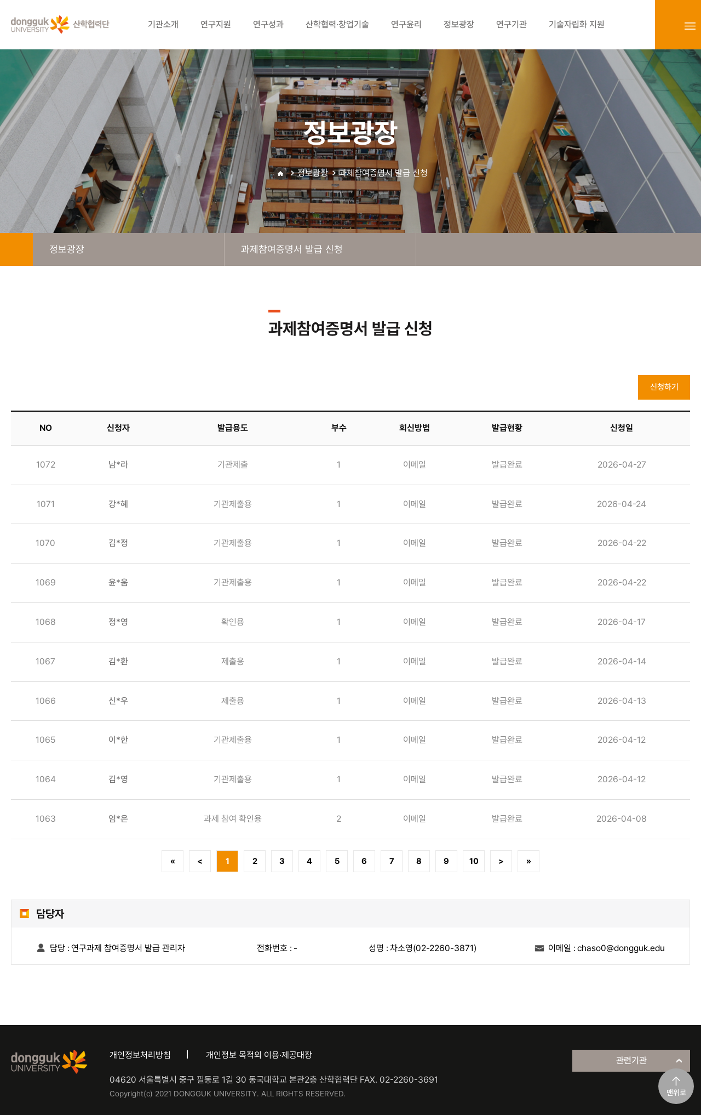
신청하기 (664, 387)
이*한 (118, 740)
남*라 (118, 464)
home (16, 249)
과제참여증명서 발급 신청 (383, 173)
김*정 (118, 543)
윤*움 (118, 582)
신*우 (118, 701)
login (665, 25)
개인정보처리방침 (140, 1055)
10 (474, 861)
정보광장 (312, 173)
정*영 (118, 622)
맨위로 (676, 1092)
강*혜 (118, 504)
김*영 (118, 779)
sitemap (690, 25)
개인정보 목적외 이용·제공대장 (259, 1055)
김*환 (118, 661)
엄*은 (118, 819)
